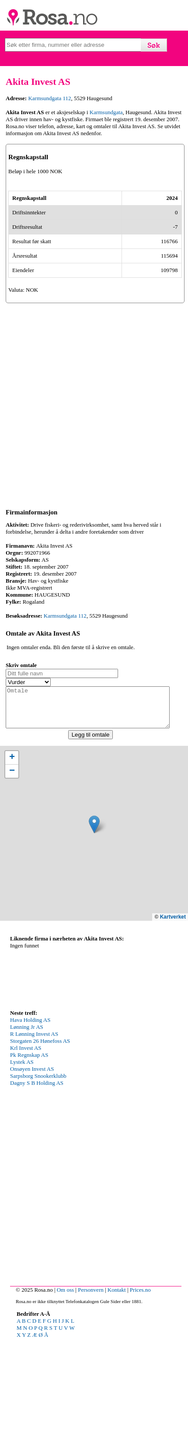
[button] (94, 919)
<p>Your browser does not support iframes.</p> (75, 1069)
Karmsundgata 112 (49, 98)
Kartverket (173, 1011)
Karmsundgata (106, 112)
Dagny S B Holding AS (36, 1177)
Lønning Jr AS (26, 1121)
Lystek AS (22, 1156)
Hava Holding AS (30, 1114)
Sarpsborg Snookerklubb (38, 1170)
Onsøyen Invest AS (32, 1163)
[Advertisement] (94, 491)
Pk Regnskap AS (29, 1149)
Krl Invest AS (26, 1142)
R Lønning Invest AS (34, 1128)
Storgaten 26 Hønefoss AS (40, 1135)
